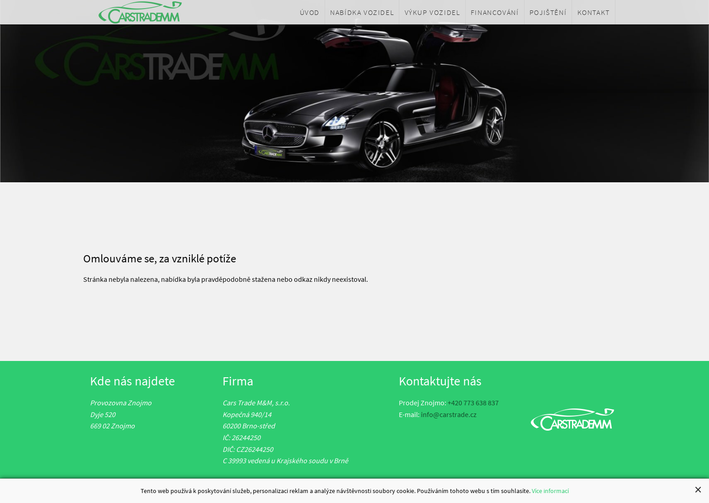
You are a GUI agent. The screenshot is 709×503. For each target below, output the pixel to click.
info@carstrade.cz (449, 414)
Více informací (550, 492)
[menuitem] (309, 12)
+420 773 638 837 (473, 402)
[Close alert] (698, 490)
